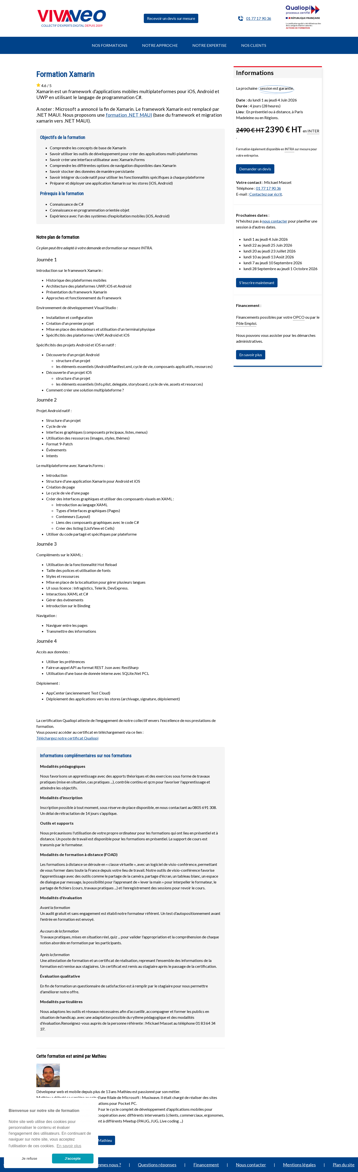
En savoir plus (250, 354)
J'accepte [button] (73, 1158)
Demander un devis (255, 168)
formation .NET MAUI (129, 115)
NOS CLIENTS (253, 45)
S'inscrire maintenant (256, 282)
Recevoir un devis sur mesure (171, 18)
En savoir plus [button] (69, 1146)
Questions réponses (157, 1164)
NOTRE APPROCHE (160, 45)
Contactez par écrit (265, 194)
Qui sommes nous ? (103, 1164)
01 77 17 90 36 (258, 18)
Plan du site (344, 1164)
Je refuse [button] (29, 1158)
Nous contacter (251, 1164)
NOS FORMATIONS (109, 45)
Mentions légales (299, 1164)
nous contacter (274, 221)
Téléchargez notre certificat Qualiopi (67, 738)
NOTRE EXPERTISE (209, 45)
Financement (206, 1164)
